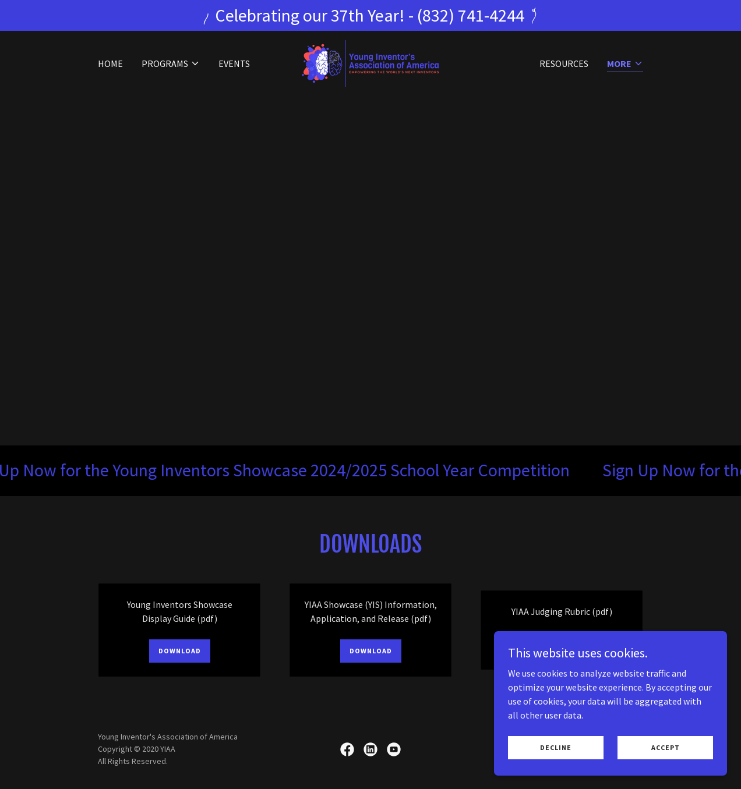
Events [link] (234, 63)
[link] (370, 62)
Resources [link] (563, 63)
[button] (171, 63)
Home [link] (110, 63)
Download (179, 650)
